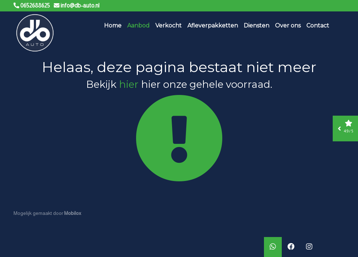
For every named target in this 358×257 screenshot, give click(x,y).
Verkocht (168, 25)
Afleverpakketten (212, 25)
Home (112, 25)
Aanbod (138, 25)
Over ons (288, 25)
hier (129, 84)
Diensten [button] (256, 25)
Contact (317, 25)
